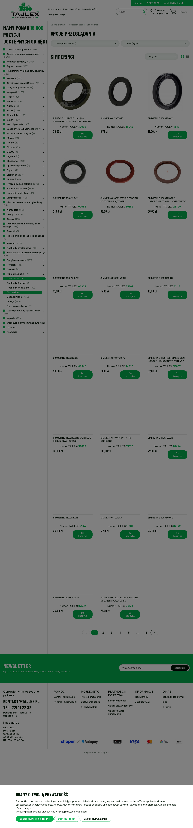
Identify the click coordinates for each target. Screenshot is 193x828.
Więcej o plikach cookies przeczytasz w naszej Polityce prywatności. (51, 811)
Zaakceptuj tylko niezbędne (35, 818)
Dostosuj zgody (66, 818)
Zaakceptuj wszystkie (95, 818)
